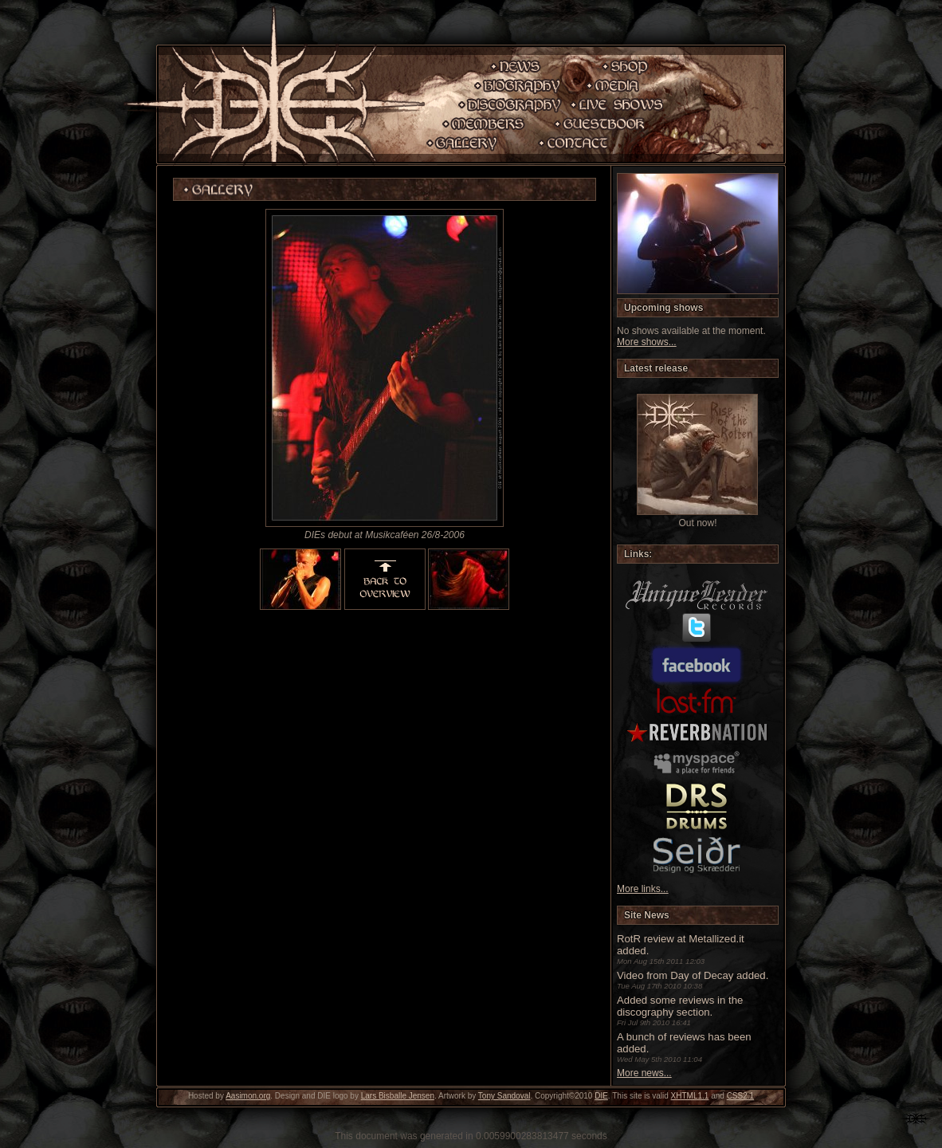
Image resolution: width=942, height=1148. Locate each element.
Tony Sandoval (504, 1095)
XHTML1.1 (690, 1095)
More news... (644, 1073)
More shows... (647, 342)
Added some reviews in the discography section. (680, 1006)
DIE (601, 1095)
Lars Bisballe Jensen (397, 1095)
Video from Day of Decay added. (692, 975)
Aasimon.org (248, 1095)
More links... (643, 888)
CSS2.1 (740, 1095)
